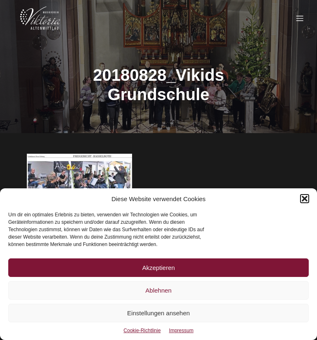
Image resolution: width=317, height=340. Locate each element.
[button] (304, 199)
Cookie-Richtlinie (142, 330)
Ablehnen (158, 290)
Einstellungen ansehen (158, 313)
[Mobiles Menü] (300, 18)
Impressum (181, 330)
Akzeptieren (158, 267)
